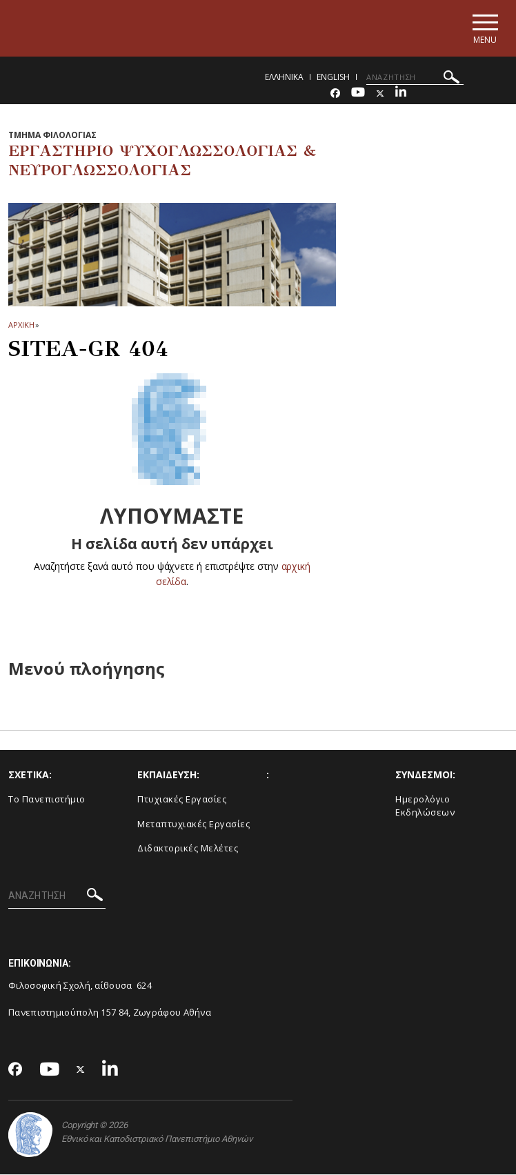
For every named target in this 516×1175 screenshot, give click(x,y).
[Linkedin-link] (400, 94)
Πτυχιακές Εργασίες (181, 800)
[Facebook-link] (335, 94)
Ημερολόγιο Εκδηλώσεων (425, 807)
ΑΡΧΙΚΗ (21, 325)
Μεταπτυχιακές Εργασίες (193, 824)
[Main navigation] (484, 28)
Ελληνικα (284, 77)
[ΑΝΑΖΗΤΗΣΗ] (415, 78)
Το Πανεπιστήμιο (47, 800)
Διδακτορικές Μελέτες (187, 849)
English (333, 77)
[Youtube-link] (358, 94)
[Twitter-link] (380, 94)
